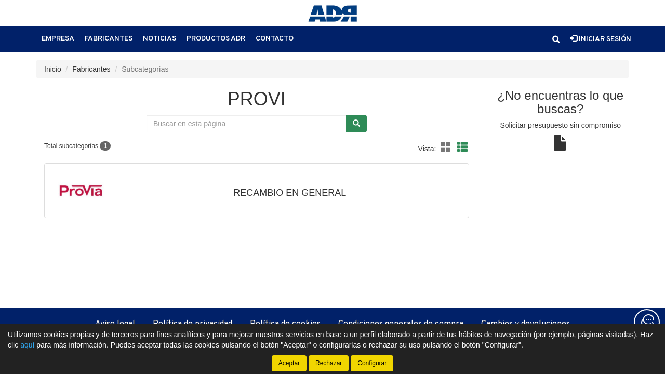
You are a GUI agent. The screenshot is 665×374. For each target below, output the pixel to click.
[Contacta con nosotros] (647, 322)
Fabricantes (108, 38)
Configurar (372, 363)
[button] (556, 39)
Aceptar (289, 363)
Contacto (275, 38)
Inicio (52, 69)
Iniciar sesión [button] (600, 39)
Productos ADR (216, 38)
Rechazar (328, 363)
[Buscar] (356, 123)
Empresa (58, 38)
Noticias (159, 38)
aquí (27, 345)
